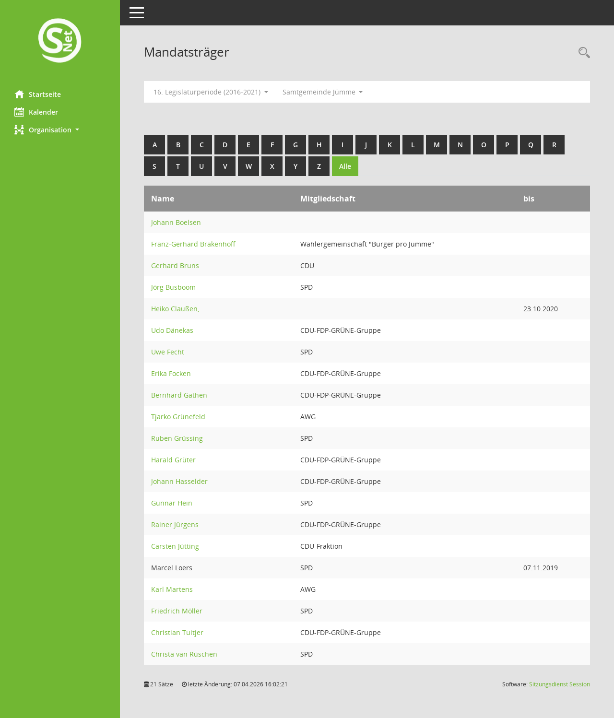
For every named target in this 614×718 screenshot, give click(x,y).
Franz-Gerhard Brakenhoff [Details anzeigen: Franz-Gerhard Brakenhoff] (193, 243)
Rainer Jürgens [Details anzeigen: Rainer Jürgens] (175, 524)
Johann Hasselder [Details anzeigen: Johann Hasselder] (179, 481)
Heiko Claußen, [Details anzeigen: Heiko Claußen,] (175, 308)
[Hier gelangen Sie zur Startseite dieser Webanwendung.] (60, 41)
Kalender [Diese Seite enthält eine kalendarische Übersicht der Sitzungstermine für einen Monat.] (36, 112)
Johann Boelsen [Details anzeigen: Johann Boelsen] (176, 222)
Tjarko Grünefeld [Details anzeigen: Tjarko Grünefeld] (178, 416)
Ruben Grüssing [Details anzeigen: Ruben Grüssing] (177, 438)
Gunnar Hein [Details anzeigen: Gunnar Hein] (171, 502)
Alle (345, 166)
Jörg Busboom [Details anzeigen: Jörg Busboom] (173, 287)
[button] (60, 130)
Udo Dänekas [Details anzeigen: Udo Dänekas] (172, 330)
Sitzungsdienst (559, 684)
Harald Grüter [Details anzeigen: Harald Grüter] (173, 459)
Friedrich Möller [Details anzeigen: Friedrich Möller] (176, 610)
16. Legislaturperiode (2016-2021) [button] (211, 91)
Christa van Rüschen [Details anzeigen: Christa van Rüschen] (184, 654)
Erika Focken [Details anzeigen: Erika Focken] (171, 373)
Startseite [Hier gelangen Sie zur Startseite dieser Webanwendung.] (37, 94)
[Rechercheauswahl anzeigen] (582, 53)
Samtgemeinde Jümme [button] (323, 91)
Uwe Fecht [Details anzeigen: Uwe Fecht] (167, 351)
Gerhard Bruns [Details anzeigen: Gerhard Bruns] (175, 265)
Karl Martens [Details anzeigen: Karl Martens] (172, 589)
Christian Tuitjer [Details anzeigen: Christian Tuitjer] (177, 632)
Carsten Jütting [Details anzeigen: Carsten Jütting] (175, 546)
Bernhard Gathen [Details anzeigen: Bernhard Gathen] (179, 395)
